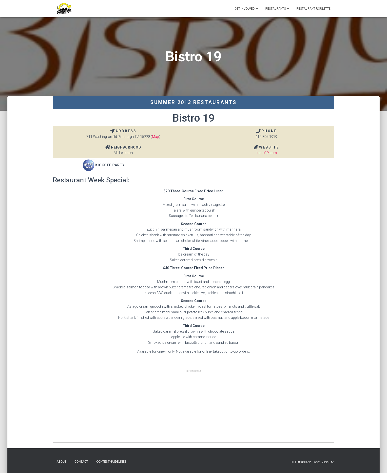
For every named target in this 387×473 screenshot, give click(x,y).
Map (155, 137)
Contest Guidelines (111, 461)
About (61, 461)
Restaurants (277, 8)
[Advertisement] (193, 407)
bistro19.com (266, 153)
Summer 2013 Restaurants (193, 102)
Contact (81, 461)
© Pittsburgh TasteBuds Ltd (312, 462)
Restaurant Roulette (313, 8)
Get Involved (246, 8)
